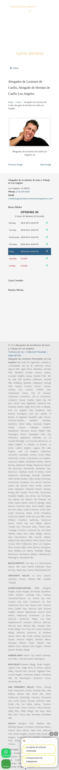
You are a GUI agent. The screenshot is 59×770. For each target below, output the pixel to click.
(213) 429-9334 (42, 7)
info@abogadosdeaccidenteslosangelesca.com (30, 16)
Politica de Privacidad (36, 352)
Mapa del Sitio (14, 355)
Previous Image (15, 164)
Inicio (19, 102)
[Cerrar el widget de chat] (56, 734)
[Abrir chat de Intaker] (25, 768)
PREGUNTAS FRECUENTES (29, 2)
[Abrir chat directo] (52, 734)
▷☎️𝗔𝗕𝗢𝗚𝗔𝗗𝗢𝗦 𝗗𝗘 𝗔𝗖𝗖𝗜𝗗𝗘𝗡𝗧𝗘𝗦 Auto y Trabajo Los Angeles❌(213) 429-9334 (29, 35)
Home (10, 102)
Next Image (45, 164)
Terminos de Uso (16, 352)
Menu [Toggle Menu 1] (14, 68)
